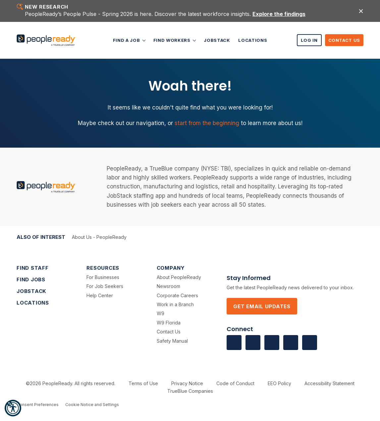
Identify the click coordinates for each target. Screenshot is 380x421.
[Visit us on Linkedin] (252, 342)
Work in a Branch (175, 304)
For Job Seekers (104, 286)
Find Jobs (31, 279)
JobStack (217, 40)
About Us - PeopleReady (99, 237)
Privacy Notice (187, 383)
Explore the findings (278, 14)
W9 (160, 313)
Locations (252, 40)
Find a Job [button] (127, 40)
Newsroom (168, 286)
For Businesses (102, 277)
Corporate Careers (177, 295)
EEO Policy (279, 383)
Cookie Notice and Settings (92, 404)
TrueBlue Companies (190, 391)
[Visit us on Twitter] (271, 342)
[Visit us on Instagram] (309, 342)
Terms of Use (143, 383)
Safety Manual (172, 341)
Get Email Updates (262, 306)
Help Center (99, 295)
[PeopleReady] (46, 40)
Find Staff (33, 267)
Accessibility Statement (329, 383)
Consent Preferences (38, 404)
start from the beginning (207, 123)
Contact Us (344, 40)
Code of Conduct (235, 383)
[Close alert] (360, 10)
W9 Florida (169, 322)
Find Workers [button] (172, 40)
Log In (309, 40)
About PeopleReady (179, 277)
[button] (13, 408)
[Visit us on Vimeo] (290, 342)
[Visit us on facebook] (234, 342)
